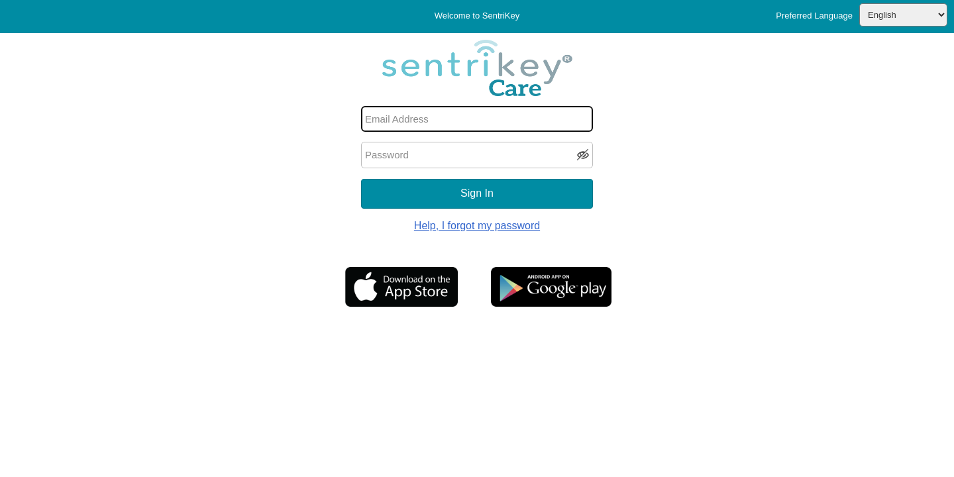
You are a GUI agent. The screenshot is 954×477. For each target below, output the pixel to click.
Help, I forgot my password (477, 225)
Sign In (477, 193)
